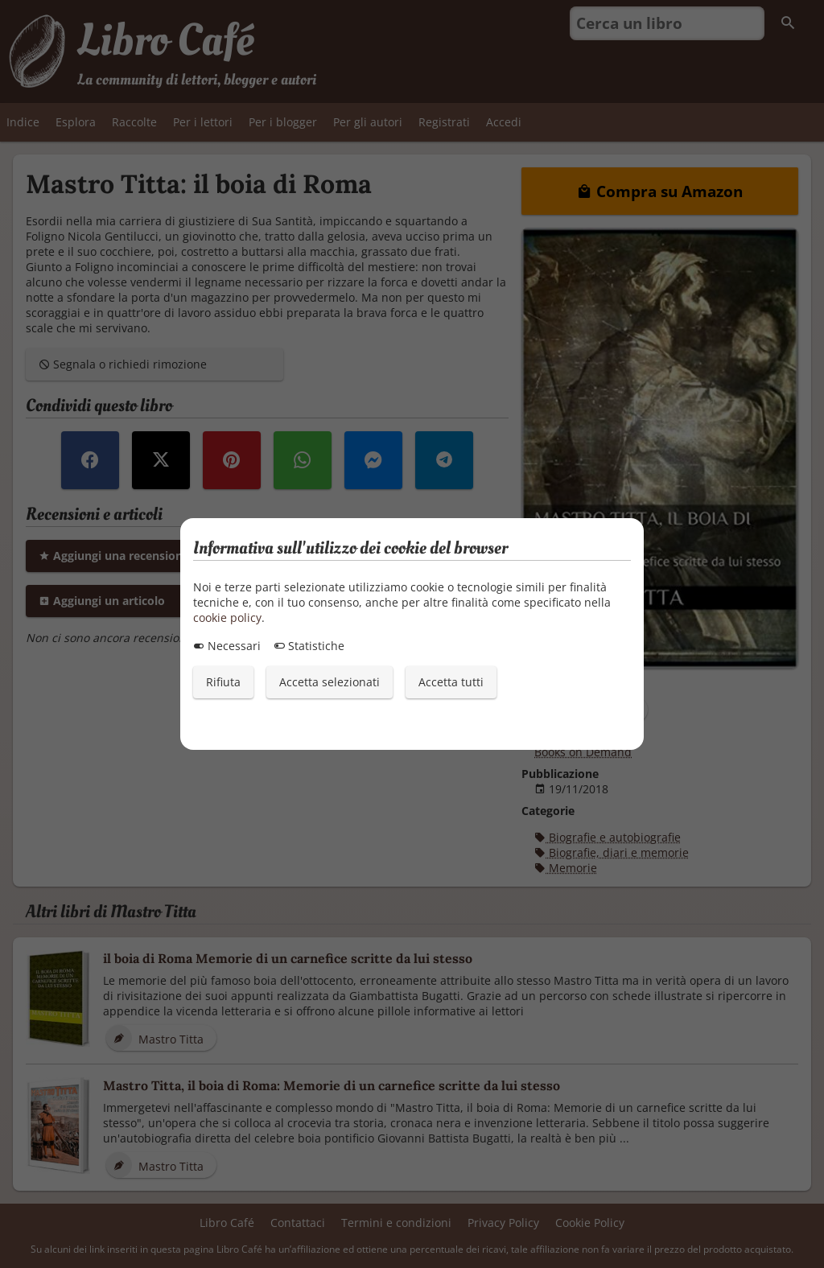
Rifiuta (223, 682)
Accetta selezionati (329, 682)
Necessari (227, 645)
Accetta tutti (451, 682)
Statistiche (309, 645)
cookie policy (227, 617)
